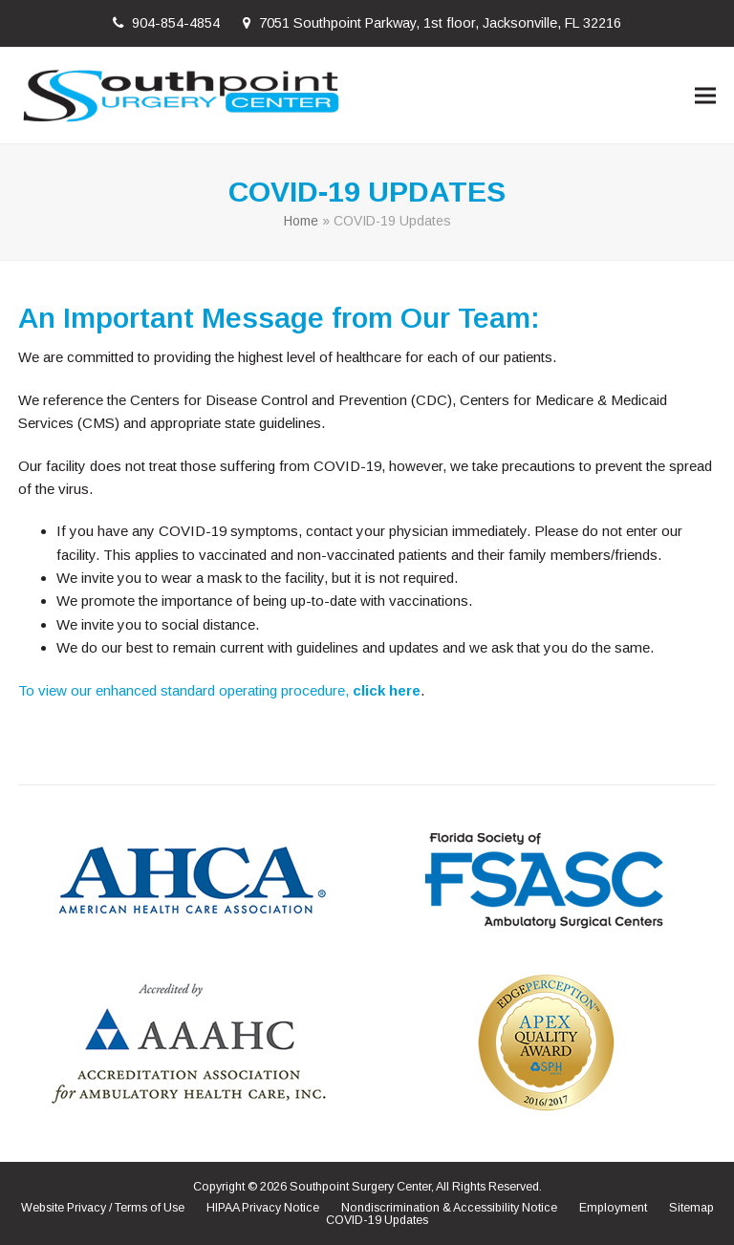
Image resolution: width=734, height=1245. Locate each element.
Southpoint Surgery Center (360, 1186)
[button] (705, 95)
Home (301, 220)
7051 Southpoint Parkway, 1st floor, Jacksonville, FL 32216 (440, 23)
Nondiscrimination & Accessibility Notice (449, 1207)
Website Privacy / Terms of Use (102, 1207)
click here (387, 690)
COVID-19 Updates (377, 1220)
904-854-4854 (176, 23)
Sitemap (691, 1207)
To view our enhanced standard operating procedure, (185, 690)
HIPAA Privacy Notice (262, 1207)
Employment (613, 1207)
